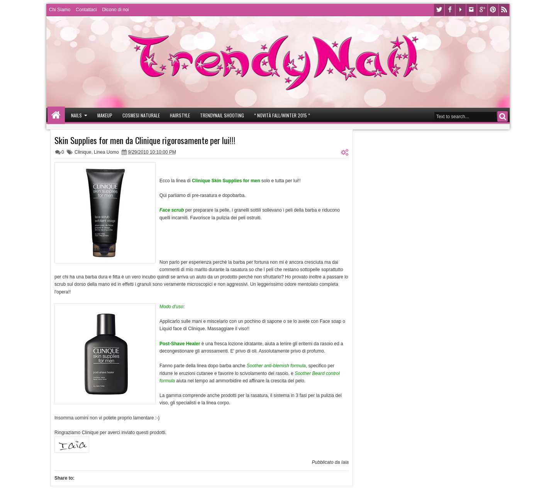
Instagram (471, 10)
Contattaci (86, 9)
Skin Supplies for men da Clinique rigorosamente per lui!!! (145, 140)
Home (56, 115)
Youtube (461, 10)
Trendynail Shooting (222, 115)
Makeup (104, 115)
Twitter (439, 10)
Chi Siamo (59, 9)
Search (502, 116)
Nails (76, 115)
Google (482, 10)
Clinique (83, 152)
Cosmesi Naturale (141, 115)
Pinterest (493, 10)
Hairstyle (180, 115)
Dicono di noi (115, 9)
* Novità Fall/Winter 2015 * (282, 115)
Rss (504, 10)
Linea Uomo (106, 152)
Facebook (450, 10)
